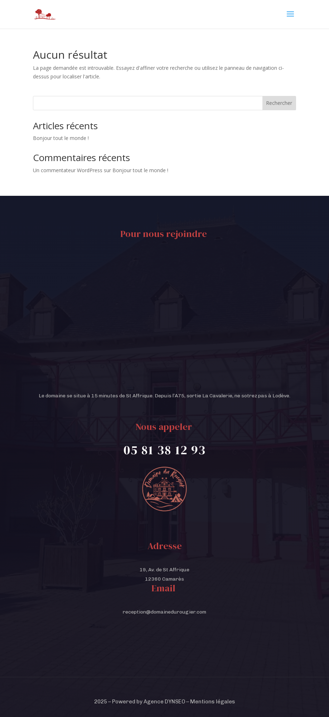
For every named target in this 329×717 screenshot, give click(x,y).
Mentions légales (212, 701)
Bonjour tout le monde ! (61, 138)
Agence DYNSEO (164, 701)
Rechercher (279, 103)
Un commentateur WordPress (67, 170)
